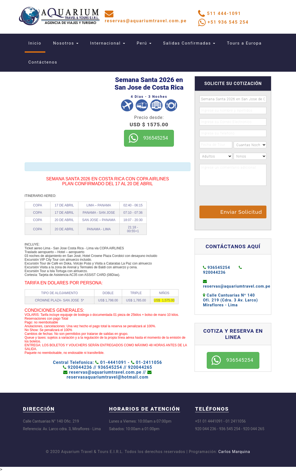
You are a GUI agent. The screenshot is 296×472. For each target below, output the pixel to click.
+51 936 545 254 (228, 22)
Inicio (36, 43)
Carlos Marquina (234, 451)
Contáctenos (43, 62)
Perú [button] (144, 43)
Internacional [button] (107, 43)
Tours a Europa (244, 43)
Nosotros (65, 43)
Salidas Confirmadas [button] (189, 43)
